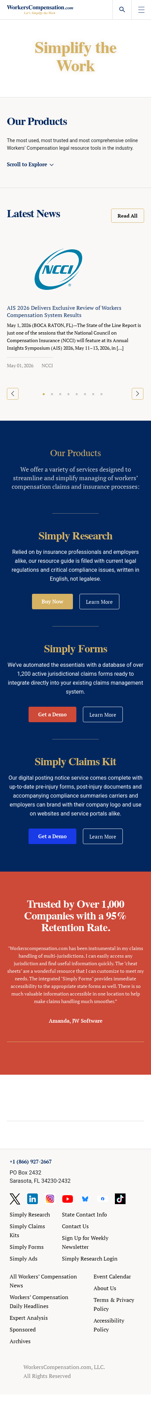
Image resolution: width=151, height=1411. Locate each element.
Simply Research (30, 1214)
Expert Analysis (29, 1318)
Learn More (99, 601)
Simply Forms (27, 1247)
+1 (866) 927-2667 (31, 1161)
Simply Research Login (90, 1258)
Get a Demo (52, 714)
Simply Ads (23, 1258)
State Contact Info (84, 1214)
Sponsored (23, 1329)
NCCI (47, 365)
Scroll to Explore (27, 164)
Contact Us (75, 1226)
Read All (128, 215)
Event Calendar (112, 1276)
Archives (20, 1341)
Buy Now (52, 601)
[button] (44, 394)
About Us (105, 1288)
